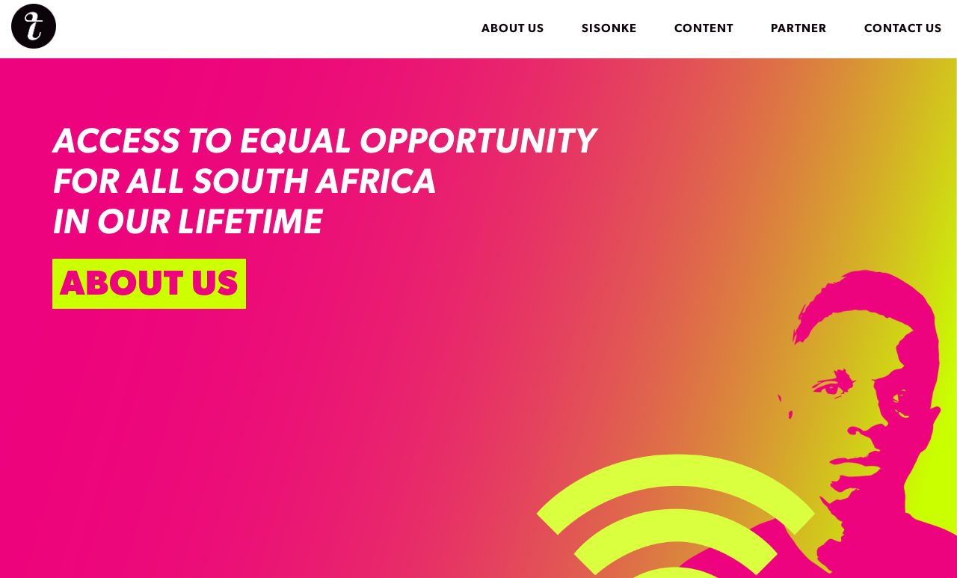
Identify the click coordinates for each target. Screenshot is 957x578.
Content (703, 28)
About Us (512, 28)
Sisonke (609, 28)
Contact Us (903, 28)
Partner (799, 28)
